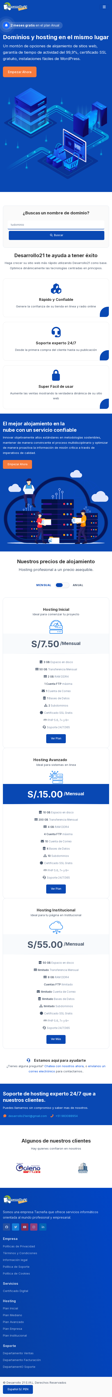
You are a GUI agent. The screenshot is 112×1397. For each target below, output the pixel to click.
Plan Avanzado (13, 1322)
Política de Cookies (16, 1273)
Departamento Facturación (22, 1360)
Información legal (15, 1260)
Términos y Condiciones (20, 1253)
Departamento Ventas (18, 1353)
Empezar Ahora (20, 72)
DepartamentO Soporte (19, 1366)
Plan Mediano (12, 1315)
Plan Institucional (15, 1335)
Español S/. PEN (18, 1389)
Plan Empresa (12, 1328)
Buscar (56, 235)
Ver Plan (56, 738)
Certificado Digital (15, 1291)
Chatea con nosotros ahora (64, 1066)
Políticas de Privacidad (19, 1246)
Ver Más (56, 1039)
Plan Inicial (10, 1308)
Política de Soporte (16, 1266)
